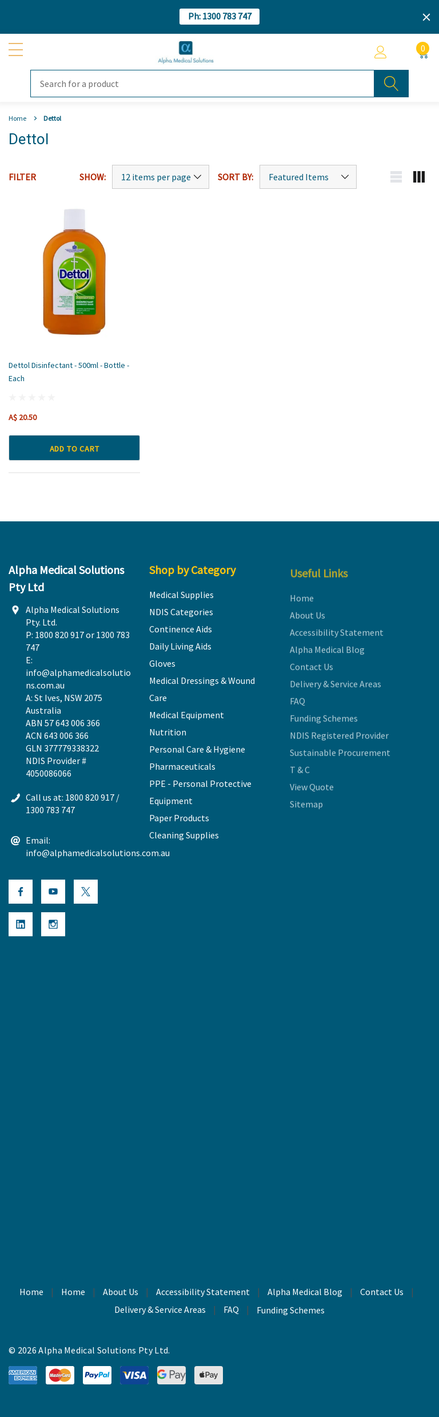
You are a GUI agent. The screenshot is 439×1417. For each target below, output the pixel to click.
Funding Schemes (291, 1311)
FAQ (231, 1311)
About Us (120, 1293)
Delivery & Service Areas (160, 1311)
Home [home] (31, 1293)
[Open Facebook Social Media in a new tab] (21, 893)
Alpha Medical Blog (305, 1293)
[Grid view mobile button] (419, 176)
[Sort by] (308, 177)
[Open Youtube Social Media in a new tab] (53, 893)
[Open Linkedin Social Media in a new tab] (21, 926)
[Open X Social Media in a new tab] (86, 893)
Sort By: (235, 176)
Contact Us (382, 1293)
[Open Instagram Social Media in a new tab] (53, 926)
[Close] (426, 17)
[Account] (380, 52)
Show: (92, 176)
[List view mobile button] (396, 176)
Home (73, 1293)
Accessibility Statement (203, 1293)
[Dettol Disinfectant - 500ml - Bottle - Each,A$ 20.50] (74, 272)
